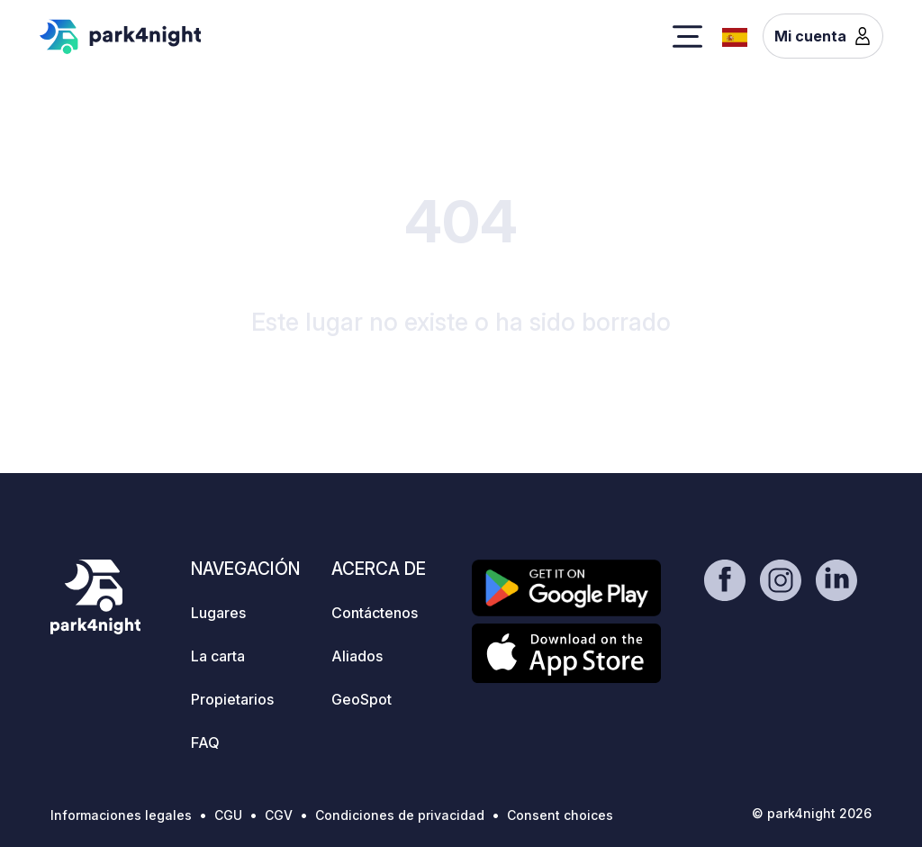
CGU (228, 815)
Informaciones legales (121, 815)
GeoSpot (361, 699)
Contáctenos (374, 613)
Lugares (218, 613)
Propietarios (232, 699)
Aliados (357, 656)
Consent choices (560, 815)
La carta (218, 656)
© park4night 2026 (812, 813)
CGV (279, 815)
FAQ (205, 742)
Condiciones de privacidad (399, 815)
